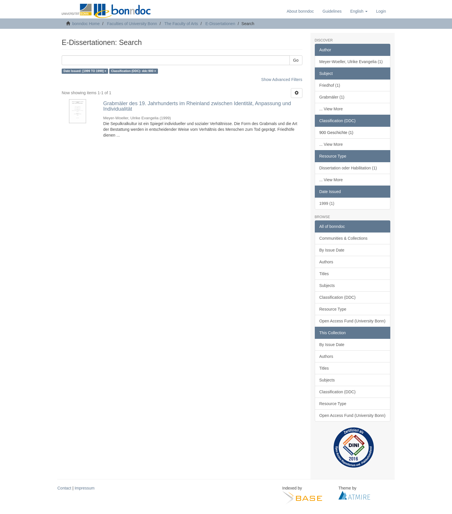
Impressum (85, 488)
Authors (326, 262)
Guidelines (332, 11)
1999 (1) (326, 203)
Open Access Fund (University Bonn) (352, 321)
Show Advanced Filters (281, 79)
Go (296, 60)
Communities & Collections (343, 238)
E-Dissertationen (220, 23)
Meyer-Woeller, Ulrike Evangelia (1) (351, 61)
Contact (64, 488)
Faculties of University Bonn (132, 23)
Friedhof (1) (329, 85)
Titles (324, 273)
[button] (359, 11)
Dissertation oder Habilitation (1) (348, 168)
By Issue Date (331, 250)
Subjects (327, 285)
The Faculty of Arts (181, 23)
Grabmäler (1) (331, 97)
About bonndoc (300, 11)
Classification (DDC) (337, 297)
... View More (331, 109)
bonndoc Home (86, 23)
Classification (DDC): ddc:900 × (133, 71)
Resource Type (332, 309)
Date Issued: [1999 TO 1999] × (84, 71)
